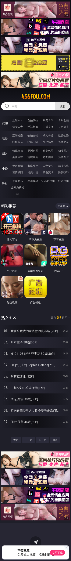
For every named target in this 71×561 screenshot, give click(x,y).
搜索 (62, 106)
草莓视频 (32, 181)
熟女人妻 (17, 126)
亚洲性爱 (17, 135)
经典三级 (32, 142)
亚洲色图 (32, 150)
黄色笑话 (48, 172)
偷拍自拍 (32, 135)
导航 (5, 184)
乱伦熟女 (48, 142)
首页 (16, 440)
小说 (5, 168)
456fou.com (35, 96)
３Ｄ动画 (63, 120)
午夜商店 (17, 181)
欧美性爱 (63, 135)
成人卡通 (48, 135)
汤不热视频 (48, 181)
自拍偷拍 (32, 120)
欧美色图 (48, 150)
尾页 (55, 440)
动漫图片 (63, 150)
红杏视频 (63, 181)
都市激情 (17, 166)
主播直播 (48, 126)
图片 (5, 153)
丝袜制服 (32, 126)
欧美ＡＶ (48, 120)
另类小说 (32, 172)
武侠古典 (63, 166)
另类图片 (63, 157)
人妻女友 (48, 166)
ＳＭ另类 (63, 126)
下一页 (42, 440)
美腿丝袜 (17, 157)
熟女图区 (48, 157)
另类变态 (63, 142)
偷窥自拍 (17, 150)
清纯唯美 (32, 157)
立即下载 (57, 552)
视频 (5, 123)
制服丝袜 (17, 142)
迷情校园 (17, 172)
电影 (5, 138)
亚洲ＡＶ (17, 120)
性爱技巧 (63, 172)
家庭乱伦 (32, 166)
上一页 (29, 440)
